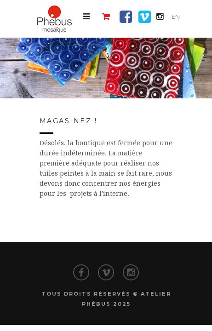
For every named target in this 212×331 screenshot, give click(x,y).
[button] (86, 16)
